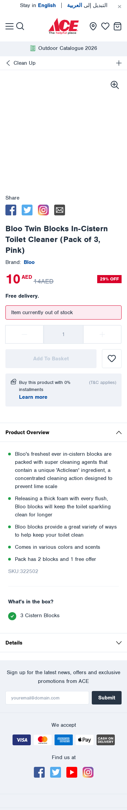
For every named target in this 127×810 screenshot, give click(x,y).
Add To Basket (51, 358)
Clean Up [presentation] (25, 63)
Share (12, 197)
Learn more (33, 397)
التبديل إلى (87, 5)
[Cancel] (119, 6)
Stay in (38, 5)
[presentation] (63, 26)
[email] (59, 210)
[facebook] (10, 210)
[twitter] (27, 210)
